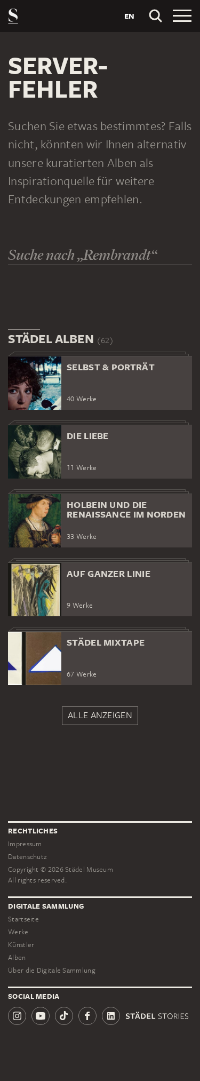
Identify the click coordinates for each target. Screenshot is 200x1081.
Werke (18, 931)
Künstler (21, 944)
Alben (17, 957)
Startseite (23, 919)
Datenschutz (27, 856)
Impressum (25, 843)
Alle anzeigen (100, 715)
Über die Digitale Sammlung (51, 970)
